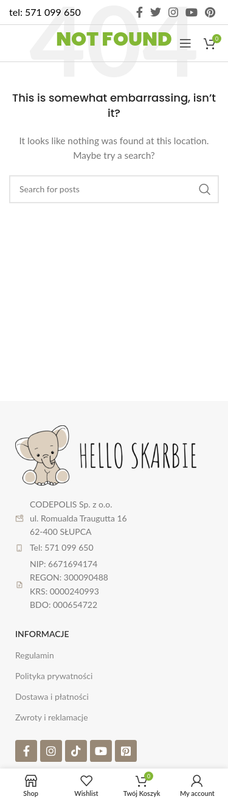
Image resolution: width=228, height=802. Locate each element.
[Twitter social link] (156, 12)
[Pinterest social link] (210, 12)
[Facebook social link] (140, 12)
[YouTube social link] (191, 12)
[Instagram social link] (173, 12)
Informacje (42, 634)
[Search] (114, 189)
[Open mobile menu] (185, 43)
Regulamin (34, 655)
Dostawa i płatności (52, 696)
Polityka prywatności (53, 676)
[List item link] (114, 547)
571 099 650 (53, 12)
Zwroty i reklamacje (51, 717)
